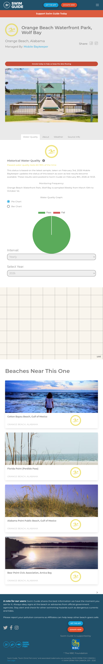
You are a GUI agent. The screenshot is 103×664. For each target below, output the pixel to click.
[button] (97, 5)
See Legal (11, 660)
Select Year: (15, 266)
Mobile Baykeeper (36, 46)
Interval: (13, 250)
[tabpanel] (51, 209)
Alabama (37, 41)
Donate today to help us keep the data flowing (51, 64)
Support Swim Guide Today (51, 13)
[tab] (30, 137)
